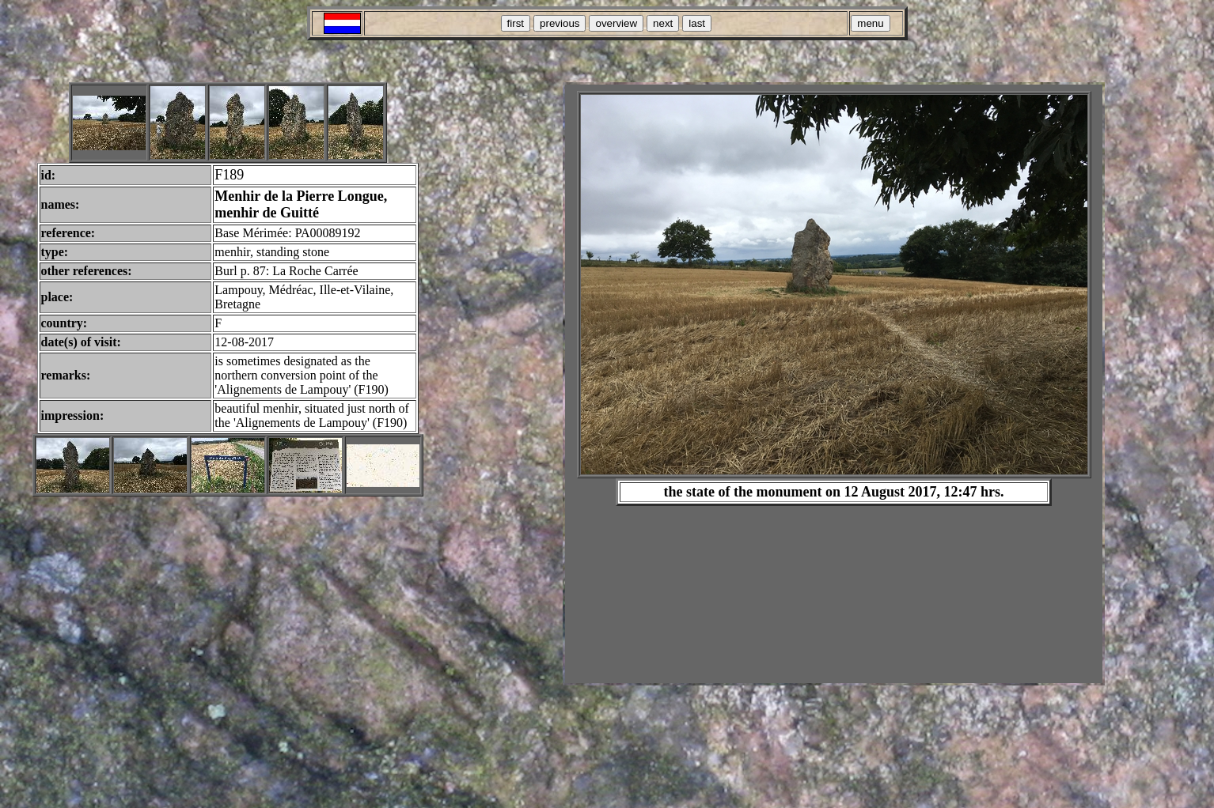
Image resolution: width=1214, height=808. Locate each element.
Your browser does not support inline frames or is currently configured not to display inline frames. (833, 384)
